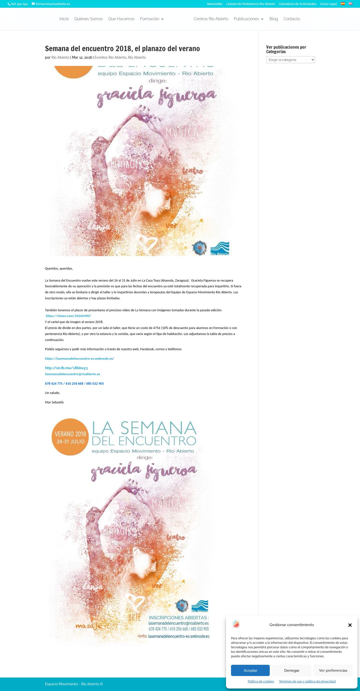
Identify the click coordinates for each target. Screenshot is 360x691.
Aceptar (250, 670)
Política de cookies (261, 681)
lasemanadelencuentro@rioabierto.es (72, 374)
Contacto (292, 19)
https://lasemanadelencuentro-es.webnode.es (78, 358)
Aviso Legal (328, 4)
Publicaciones (246, 19)
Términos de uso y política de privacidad (307, 681)
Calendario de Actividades (297, 4)
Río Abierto (60, 57)
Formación (149, 19)
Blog (274, 19)
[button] (350, 625)
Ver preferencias (333, 670)
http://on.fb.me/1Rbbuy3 (66, 368)
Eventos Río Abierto (110, 57)
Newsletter (214, 4)
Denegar (291, 670)
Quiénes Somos (88, 19)
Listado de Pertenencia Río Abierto (250, 4)
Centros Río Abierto (211, 19)
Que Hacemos (121, 19)
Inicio (64, 19)
